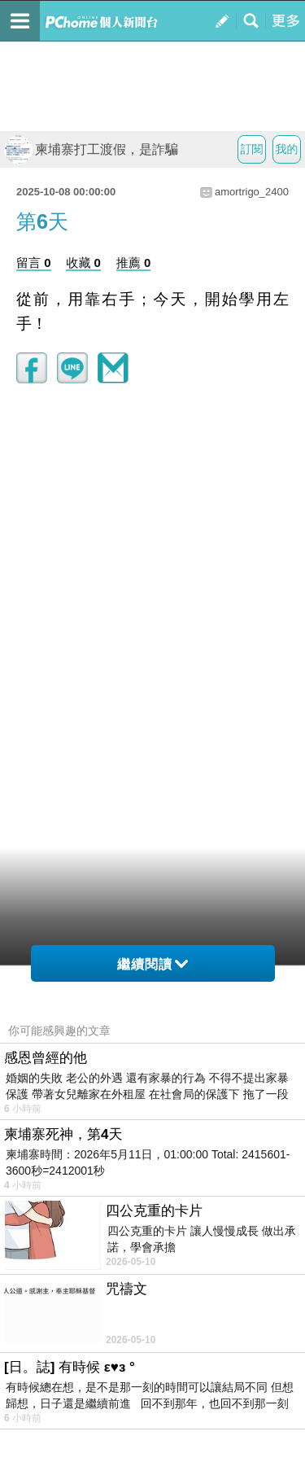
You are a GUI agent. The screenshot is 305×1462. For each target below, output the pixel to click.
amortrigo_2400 (252, 192)
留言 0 (33, 262)
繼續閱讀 (152, 964)
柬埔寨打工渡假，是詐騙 (91, 149)
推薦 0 (133, 262)
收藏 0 (83, 262)
